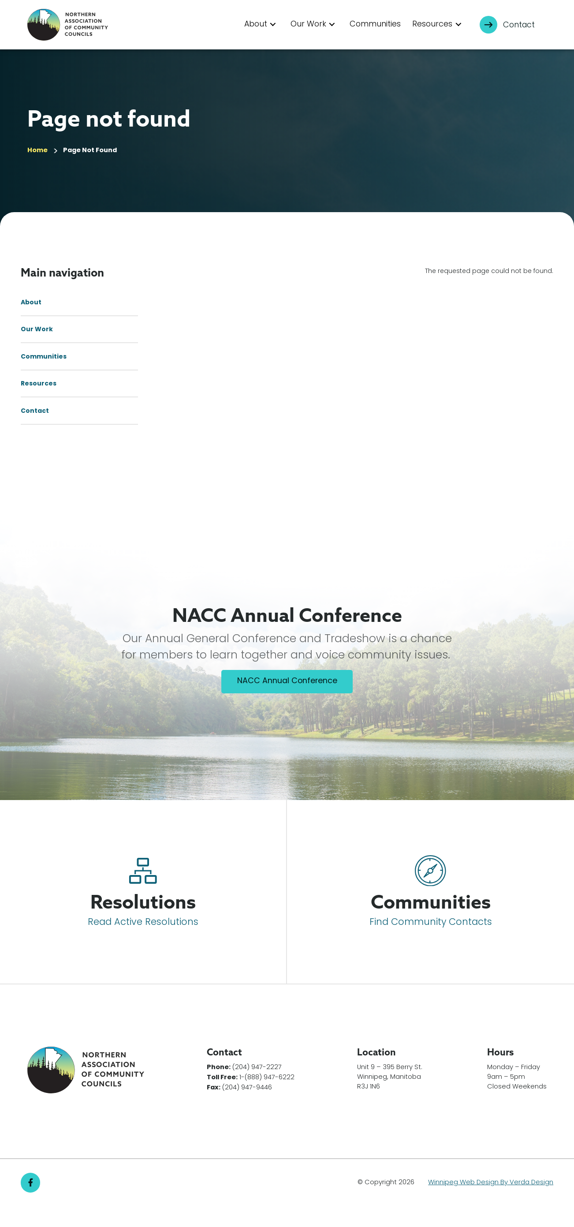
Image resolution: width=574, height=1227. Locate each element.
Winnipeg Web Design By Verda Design (490, 1203)
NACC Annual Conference (287, 702)
